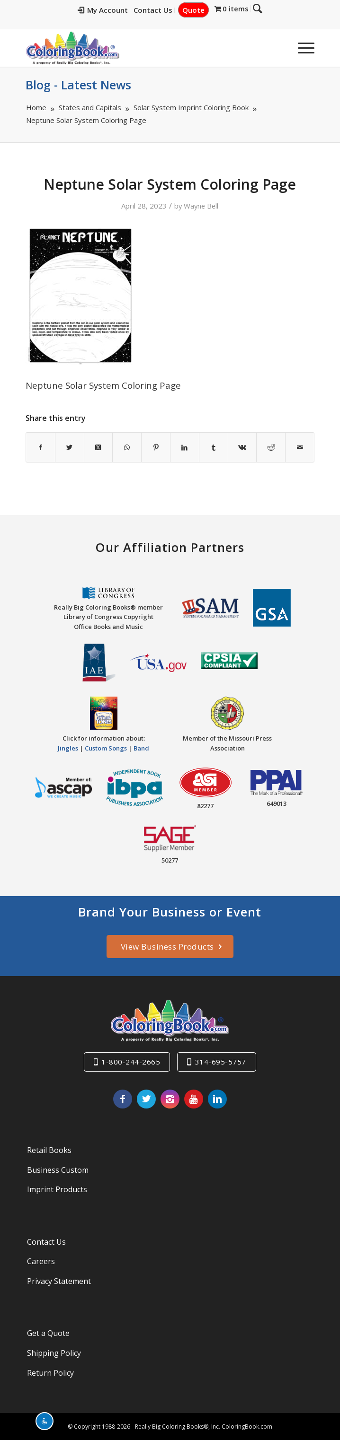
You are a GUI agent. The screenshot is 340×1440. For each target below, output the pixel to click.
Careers (41, 1261)
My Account (109, 10)
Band (141, 748)
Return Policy (50, 1373)
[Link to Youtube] (193, 1099)
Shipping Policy (54, 1353)
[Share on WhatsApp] (127, 447)
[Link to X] (146, 1099)
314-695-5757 (220, 1061)
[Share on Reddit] (271, 447)
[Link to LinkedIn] (217, 1099)
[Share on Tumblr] (213, 447)
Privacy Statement (59, 1281)
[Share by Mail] (300, 447)
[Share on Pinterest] (156, 447)
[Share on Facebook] (40, 447)
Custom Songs (106, 748)
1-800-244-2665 (130, 1061)
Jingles (68, 748)
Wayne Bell (201, 205)
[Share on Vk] (242, 447)
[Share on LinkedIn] (184, 447)
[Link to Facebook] (122, 1099)
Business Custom (58, 1170)
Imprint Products (57, 1189)
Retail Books (49, 1150)
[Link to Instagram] (170, 1099)
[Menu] (301, 48)
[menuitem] (109, 10)
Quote (200, 10)
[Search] (278, 48)
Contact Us (159, 10)
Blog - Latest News (78, 85)
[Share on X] (69, 447)
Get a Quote (48, 1333)
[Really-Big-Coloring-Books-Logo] (141, 48)
